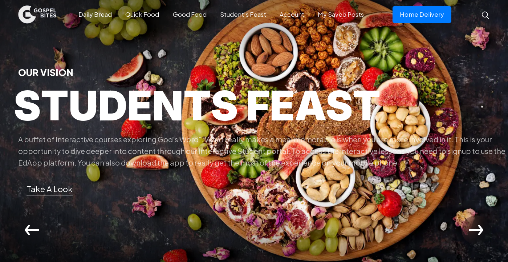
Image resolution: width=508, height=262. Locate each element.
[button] (49, 189)
